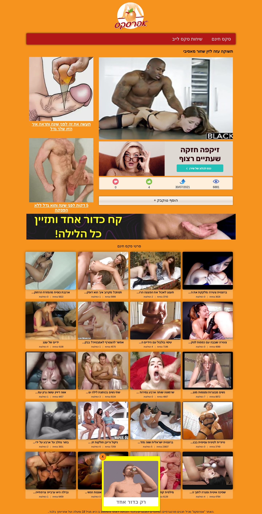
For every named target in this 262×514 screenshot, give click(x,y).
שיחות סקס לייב (187, 38)
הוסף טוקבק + (166, 200)
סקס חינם (221, 38)
